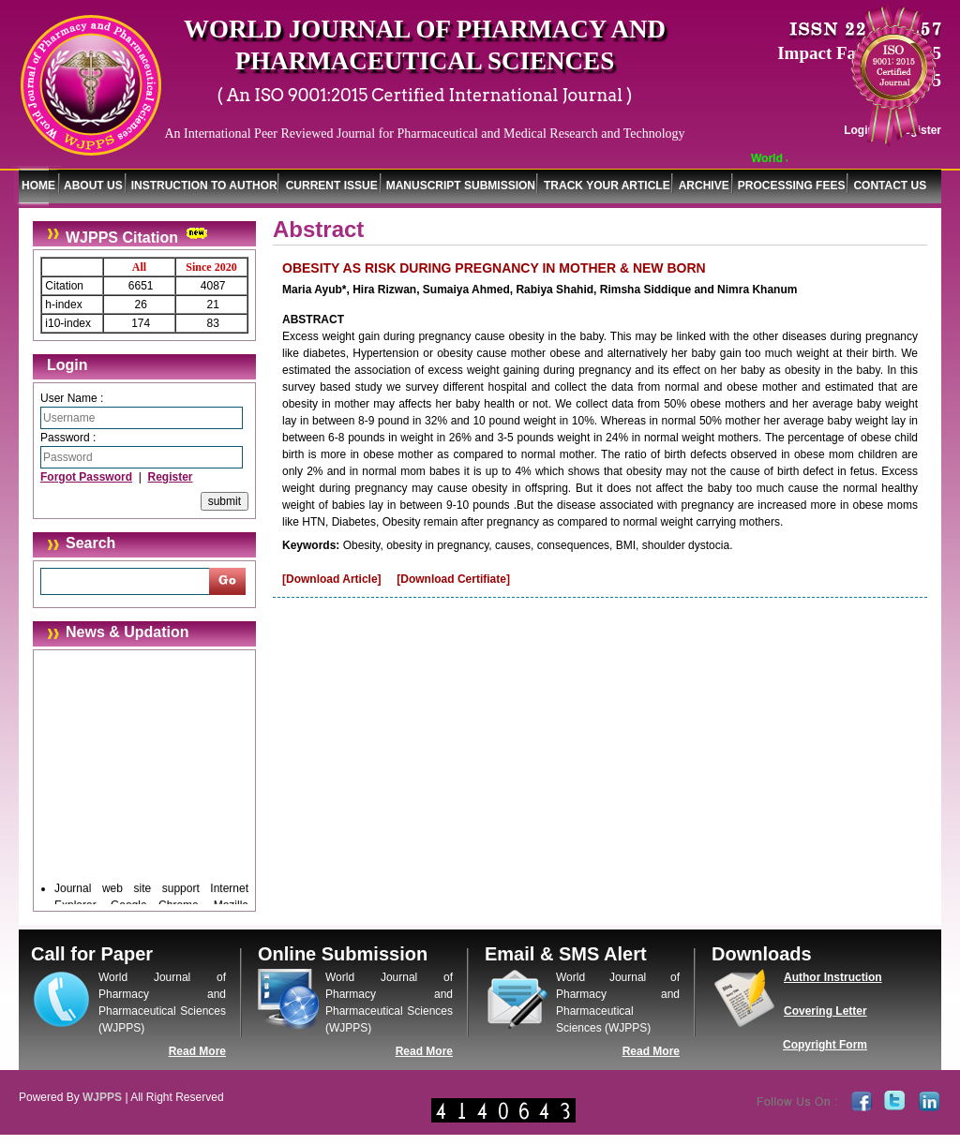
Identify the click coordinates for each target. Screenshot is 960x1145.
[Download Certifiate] (453, 579)
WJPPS (102, 1097)
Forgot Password (86, 476)
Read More (197, 1051)
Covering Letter (825, 1011)
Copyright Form (825, 1044)
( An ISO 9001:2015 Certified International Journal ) (425, 95)
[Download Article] (332, 579)
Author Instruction (833, 977)
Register (169, 476)
